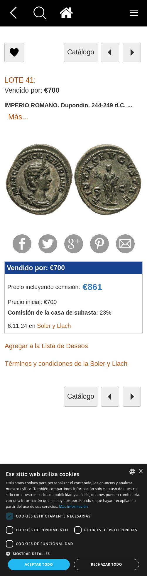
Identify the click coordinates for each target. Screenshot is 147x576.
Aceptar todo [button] (39, 564)
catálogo (80, 52)
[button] (73, 553)
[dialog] (73, 520)
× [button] (140, 471)
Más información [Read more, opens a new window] (73, 506)
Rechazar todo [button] (106, 564)
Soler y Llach (54, 326)
